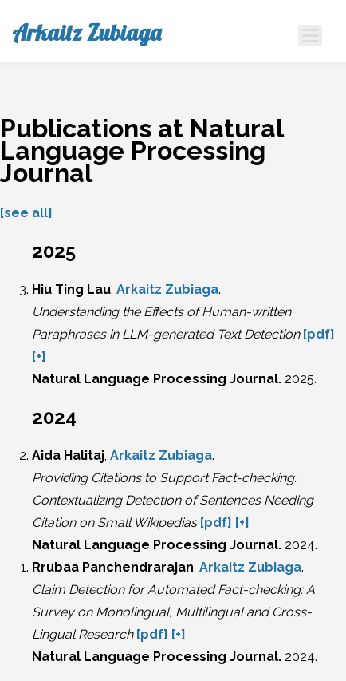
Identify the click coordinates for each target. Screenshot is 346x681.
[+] (39, 356)
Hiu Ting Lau (71, 289)
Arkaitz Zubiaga (86, 33)
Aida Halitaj (68, 455)
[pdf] (319, 334)
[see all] (26, 212)
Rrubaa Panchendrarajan (113, 567)
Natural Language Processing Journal (155, 378)
